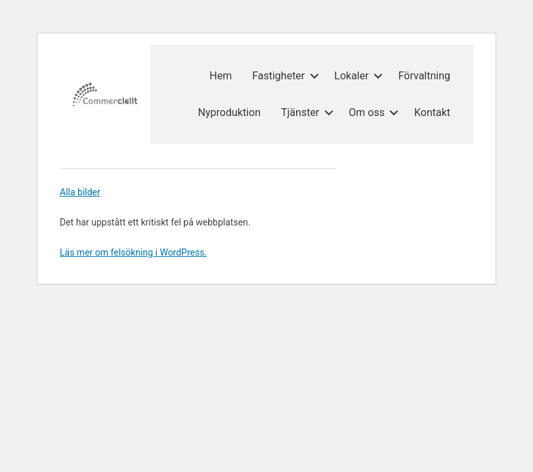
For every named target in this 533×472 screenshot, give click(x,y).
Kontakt (432, 112)
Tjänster (300, 112)
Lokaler (351, 75)
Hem (220, 75)
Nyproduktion (229, 112)
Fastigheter (278, 75)
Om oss (367, 112)
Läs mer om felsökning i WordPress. (133, 252)
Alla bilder (80, 192)
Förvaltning (424, 75)
